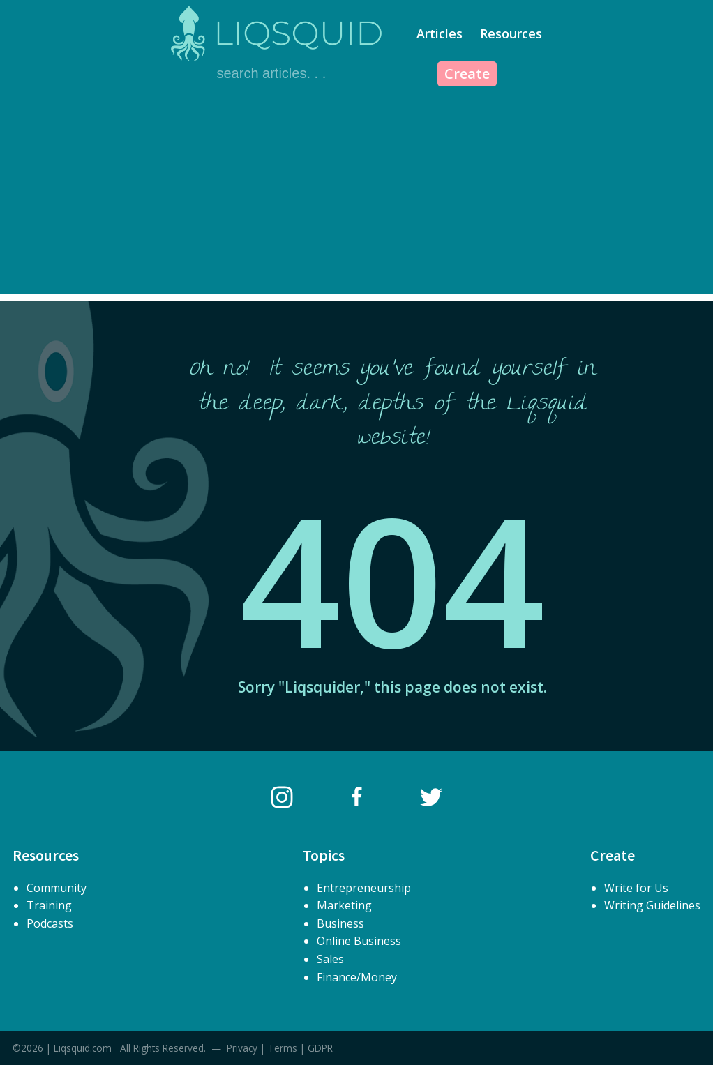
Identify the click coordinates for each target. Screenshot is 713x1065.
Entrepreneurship (364, 888)
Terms (282, 1048)
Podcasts (50, 923)
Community (57, 888)
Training (49, 905)
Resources (511, 33)
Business (340, 923)
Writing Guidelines (652, 905)
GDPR (320, 1048)
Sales (330, 959)
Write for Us (636, 888)
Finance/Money (357, 977)
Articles (439, 33)
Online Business (359, 941)
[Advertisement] (356, 196)
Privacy (242, 1048)
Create (467, 73)
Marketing (344, 905)
